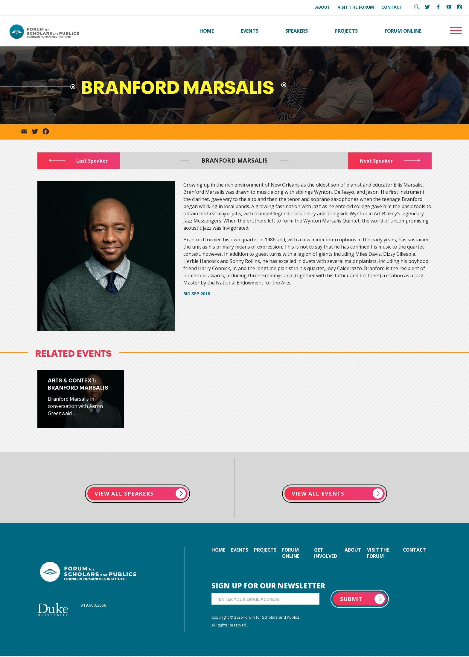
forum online (293, 554)
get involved (327, 554)
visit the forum (379, 554)
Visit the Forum (356, 7)
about (353, 550)
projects (266, 550)
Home (207, 31)
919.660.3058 (93, 605)
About (322, 7)
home (218, 550)
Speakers (296, 31)
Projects (346, 31)
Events (249, 31)
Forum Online (403, 31)
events (240, 550)
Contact (391, 7)
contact (413, 550)
